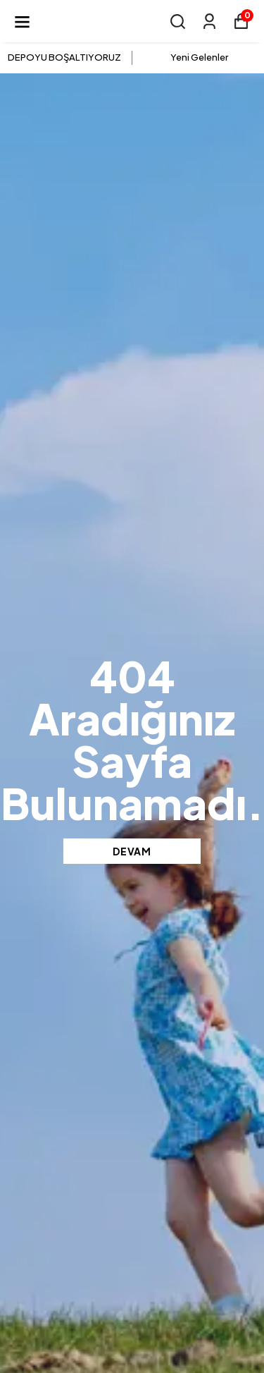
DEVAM (132, 851)
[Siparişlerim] (209, 21)
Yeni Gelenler (199, 57)
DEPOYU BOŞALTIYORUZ (64, 57)
